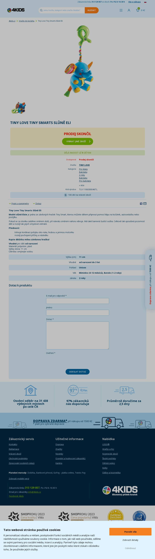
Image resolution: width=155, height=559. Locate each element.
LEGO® (105, 444)
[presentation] (68, 361)
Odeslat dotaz (77, 371)
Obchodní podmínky (18, 458)
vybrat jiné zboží (78, 141)
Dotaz (38, 203)
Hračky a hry (108, 449)
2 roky (82, 175)
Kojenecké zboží (110, 453)
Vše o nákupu (134, 2)
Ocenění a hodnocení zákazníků (70, 458)
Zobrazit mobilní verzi (19, 478)
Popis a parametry (20, 203)
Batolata (83, 172)
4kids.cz (12, 21)
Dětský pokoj (108, 463)
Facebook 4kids (16, 496)
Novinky (59, 453)
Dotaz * (50, 319)
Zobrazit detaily (130, 539)
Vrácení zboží (15, 453)
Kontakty (13, 444)
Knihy (104, 467)
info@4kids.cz (34, 492)
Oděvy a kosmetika (111, 472)
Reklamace (14, 449)
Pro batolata (85, 180)
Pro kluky (83, 169)
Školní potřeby (109, 458)
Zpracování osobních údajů (22, 463)
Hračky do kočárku (26, 21)
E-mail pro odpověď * (56, 295)
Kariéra (58, 463)
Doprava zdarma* (50, 421)
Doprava (59, 444)
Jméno (49, 307)
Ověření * (50, 353)
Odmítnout (130, 548)
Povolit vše (130, 531)
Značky (58, 449)
